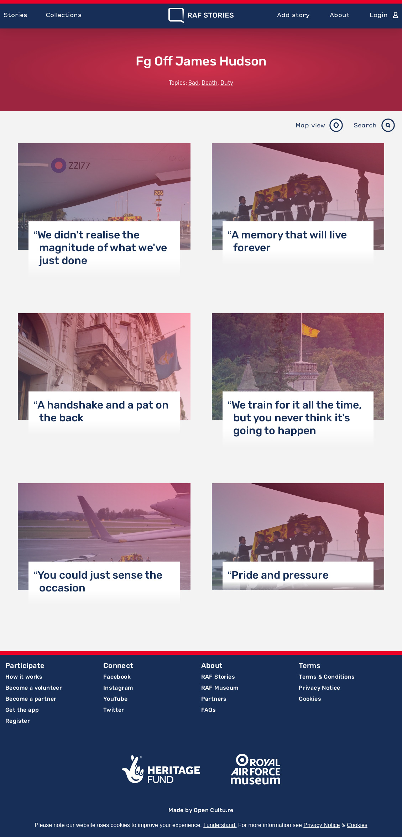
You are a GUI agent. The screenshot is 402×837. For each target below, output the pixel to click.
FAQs (208, 709)
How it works (24, 676)
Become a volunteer (33, 687)
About (340, 15)
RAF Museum (220, 687)
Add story (293, 15)
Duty (226, 82)
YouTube (115, 698)
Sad (193, 82)
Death (210, 82)
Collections (64, 15)
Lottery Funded (161, 769)
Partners (214, 698)
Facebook (117, 676)
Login (379, 15)
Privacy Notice (319, 687)
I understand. (219, 825)
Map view (310, 125)
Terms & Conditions (327, 676)
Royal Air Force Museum (256, 769)
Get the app (22, 709)
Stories (15, 15)
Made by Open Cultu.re (200, 810)
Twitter (113, 709)
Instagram (118, 687)
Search (365, 125)
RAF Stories (218, 676)
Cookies (310, 698)
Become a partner (30, 698)
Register (17, 720)
